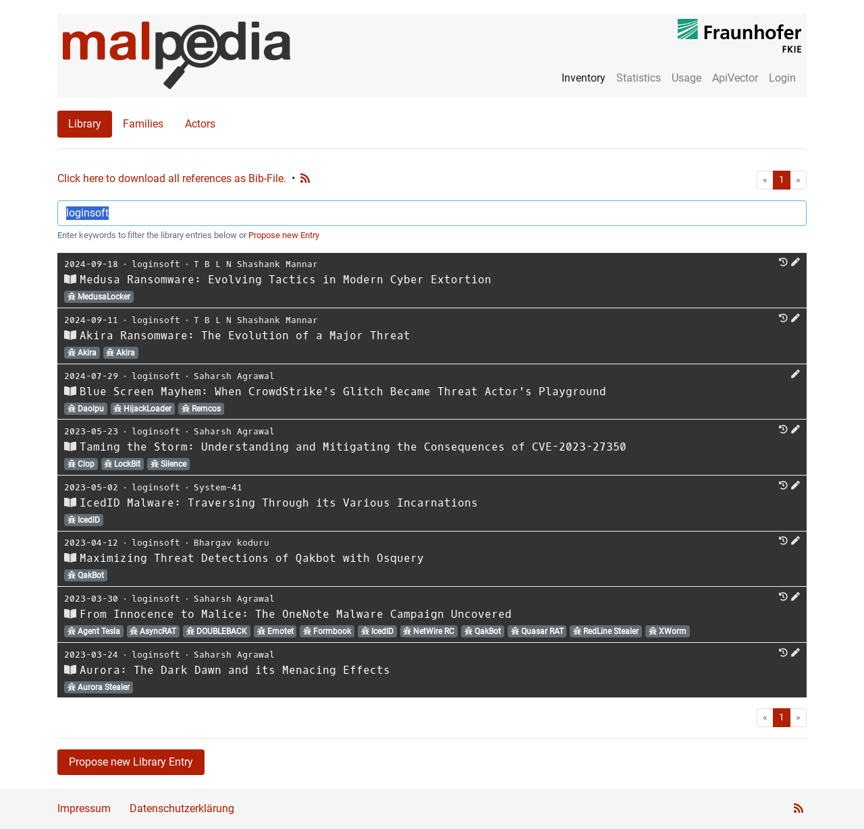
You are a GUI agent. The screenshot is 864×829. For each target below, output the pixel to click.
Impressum (84, 808)
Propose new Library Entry (131, 761)
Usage (686, 78)
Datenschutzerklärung (182, 808)
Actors (200, 123)
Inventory (583, 78)
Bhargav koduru (231, 542)
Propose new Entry (283, 235)
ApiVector (735, 78)
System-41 (218, 487)
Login (782, 78)
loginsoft (156, 264)
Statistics (638, 78)
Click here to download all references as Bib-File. (171, 178)
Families (143, 123)
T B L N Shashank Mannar (256, 264)
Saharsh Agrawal (234, 376)
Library (84, 123)
